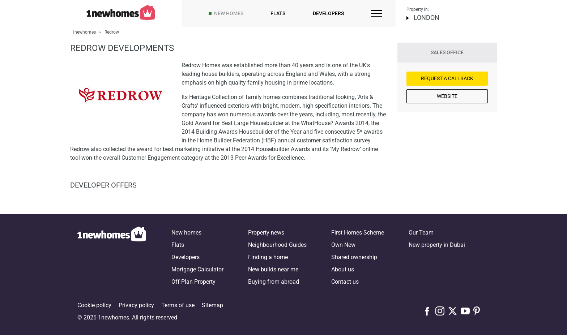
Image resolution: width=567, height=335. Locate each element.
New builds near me (273, 269)
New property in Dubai (437, 244)
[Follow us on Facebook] (428, 310)
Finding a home (268, 257)
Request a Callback (447, 78)
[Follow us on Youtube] (467, 311)
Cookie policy (94, 305)
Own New (343, 244)
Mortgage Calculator (197, 269)
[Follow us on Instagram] (441, 311)
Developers (328, 13)
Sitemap (212, 305)
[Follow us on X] (454, 311)
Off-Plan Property (193, 281)
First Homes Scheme (357, 232)
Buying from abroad (273, 281)
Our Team (421, 232)
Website (447, 96)
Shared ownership (354, 257)
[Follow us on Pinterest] (479, 311)
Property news (266, 232)
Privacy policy (136, 305)
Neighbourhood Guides (277, 244)
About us (342, 269)
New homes (228, 13)
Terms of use (178, 305)
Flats (277, 13)
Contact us (345, 281)
